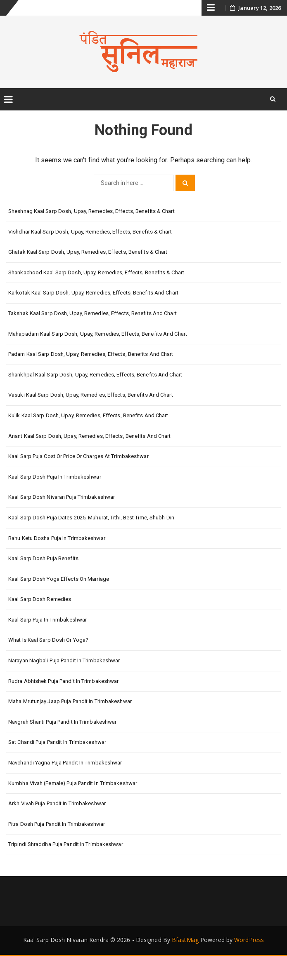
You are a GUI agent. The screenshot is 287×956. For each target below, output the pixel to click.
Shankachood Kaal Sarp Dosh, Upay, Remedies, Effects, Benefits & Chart (96, 272)
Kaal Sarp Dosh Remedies (39, 599)
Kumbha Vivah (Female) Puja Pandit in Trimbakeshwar (72, 783)
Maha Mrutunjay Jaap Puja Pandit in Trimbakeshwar (70, 701)
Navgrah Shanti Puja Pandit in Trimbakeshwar (62, 722)
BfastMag (185, 940)
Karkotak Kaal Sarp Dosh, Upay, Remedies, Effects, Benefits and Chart (93, 293)
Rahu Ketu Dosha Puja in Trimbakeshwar (56, 538)
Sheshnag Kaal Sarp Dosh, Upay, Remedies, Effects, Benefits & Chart (91, 211)
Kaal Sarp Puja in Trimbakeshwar (47, 620)
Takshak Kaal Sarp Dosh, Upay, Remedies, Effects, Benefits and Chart (92, 313)
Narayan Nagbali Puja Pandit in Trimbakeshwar (64, 660)
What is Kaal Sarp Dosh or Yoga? (48, 640)
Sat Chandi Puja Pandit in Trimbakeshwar (57, 742)
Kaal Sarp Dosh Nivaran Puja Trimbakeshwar (61, 497)
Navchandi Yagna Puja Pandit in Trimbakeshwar (65, 763)
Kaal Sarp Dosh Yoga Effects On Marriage (58, 579)
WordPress (249, 940)
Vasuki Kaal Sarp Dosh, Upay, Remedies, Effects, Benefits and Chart (90, 395)
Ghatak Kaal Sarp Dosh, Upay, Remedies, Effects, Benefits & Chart (87, 252)
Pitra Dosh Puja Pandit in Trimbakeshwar (56, 824)
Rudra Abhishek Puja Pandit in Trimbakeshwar (63, 681)
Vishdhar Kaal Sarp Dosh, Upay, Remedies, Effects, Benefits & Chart (90, 232)
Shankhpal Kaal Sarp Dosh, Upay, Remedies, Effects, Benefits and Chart (95, 375)
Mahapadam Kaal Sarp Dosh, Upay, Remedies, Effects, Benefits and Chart (97, 334)
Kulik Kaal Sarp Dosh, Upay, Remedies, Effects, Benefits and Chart (88, 415)
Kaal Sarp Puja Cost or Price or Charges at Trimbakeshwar (78, 456)
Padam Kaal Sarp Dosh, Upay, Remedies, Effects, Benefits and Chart (90, 354)
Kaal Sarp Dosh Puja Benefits (43, 558)
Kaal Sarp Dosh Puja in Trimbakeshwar (54, 477)
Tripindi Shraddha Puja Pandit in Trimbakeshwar (65, 844)
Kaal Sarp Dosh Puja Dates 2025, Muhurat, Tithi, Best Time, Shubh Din (91, 517)
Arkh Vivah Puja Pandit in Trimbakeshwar (57, 803)
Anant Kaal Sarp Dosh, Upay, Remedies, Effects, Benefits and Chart (89, 436)
